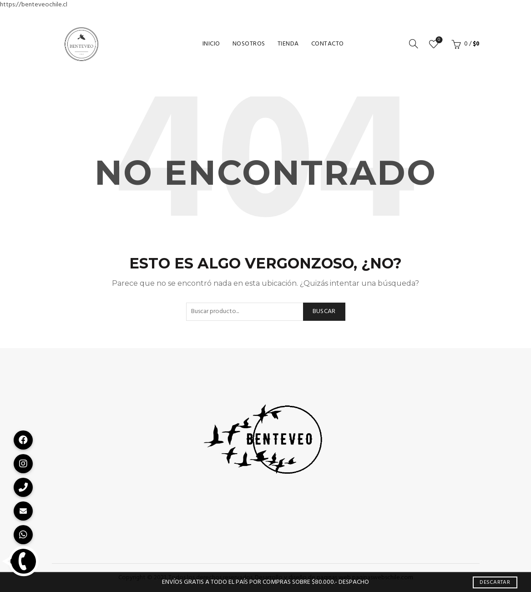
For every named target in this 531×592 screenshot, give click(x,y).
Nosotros (249, 44)
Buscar (324, 311)
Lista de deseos (437, 40)
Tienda (288, 44)
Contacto (327, 44)
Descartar (495, 582)
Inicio (211, 44)
